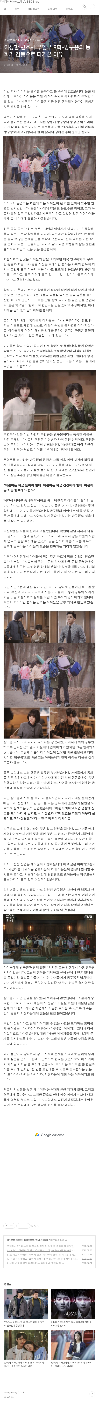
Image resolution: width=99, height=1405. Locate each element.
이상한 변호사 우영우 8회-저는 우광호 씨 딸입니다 (34, 1263)
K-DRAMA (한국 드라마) (36, 1240)
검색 (84, 6)
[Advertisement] (49, 1135)
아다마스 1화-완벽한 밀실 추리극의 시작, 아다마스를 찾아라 (39, 1250)
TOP (92, 1394)
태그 (17, 9)
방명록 (69, 9)
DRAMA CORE (14, 1240)
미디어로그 (34, 9)
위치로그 (52, 9)
